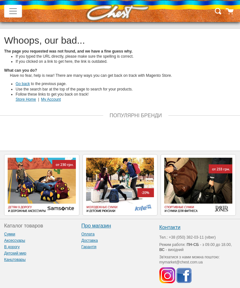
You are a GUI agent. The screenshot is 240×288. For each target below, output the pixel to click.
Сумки (9, 234)
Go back (23, 84)
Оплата (87, 234)
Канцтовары (14, 259)
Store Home (26, 99)
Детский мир (15, 253)
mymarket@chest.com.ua (181, 262)
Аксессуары (14, 240)
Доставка (89, 240)
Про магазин (96, 225)
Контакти (170, 227)
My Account (51, 99)
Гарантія (88, 247)
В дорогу (12, 247)
